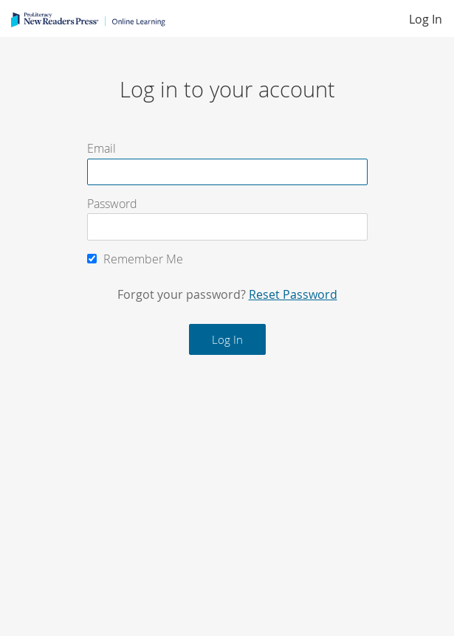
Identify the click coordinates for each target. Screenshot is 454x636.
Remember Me (135, 259)
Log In (425, 19)
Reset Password (293, 294)
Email (101, 149)
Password (112, 204)
